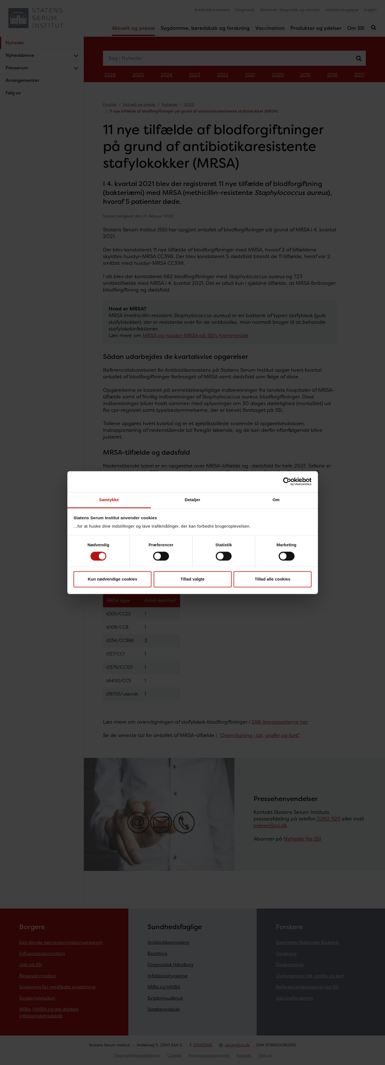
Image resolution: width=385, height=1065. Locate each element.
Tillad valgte (192, 579)
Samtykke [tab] (109, 499)
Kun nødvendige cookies (112, 579)
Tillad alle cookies (272, 579)
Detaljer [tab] (192, 499)
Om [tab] (276, 499)
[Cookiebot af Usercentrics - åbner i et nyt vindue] (287, 481)
